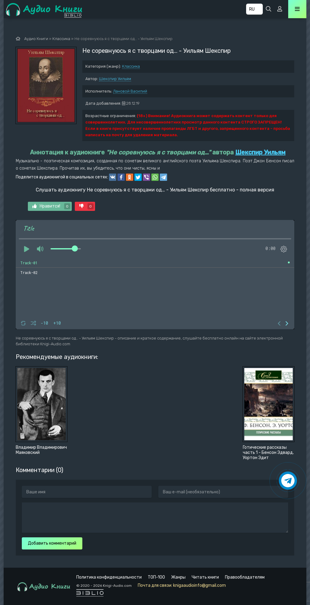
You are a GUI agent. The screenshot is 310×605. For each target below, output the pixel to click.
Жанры (178, 577)
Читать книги (205, 577)
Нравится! (51, 206)
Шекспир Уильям (115, 78)
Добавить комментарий (52, 543)
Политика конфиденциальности (109, 577)
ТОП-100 (156, 577)
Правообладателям (245, 577)
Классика (131, 66)
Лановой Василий (130, 91)
